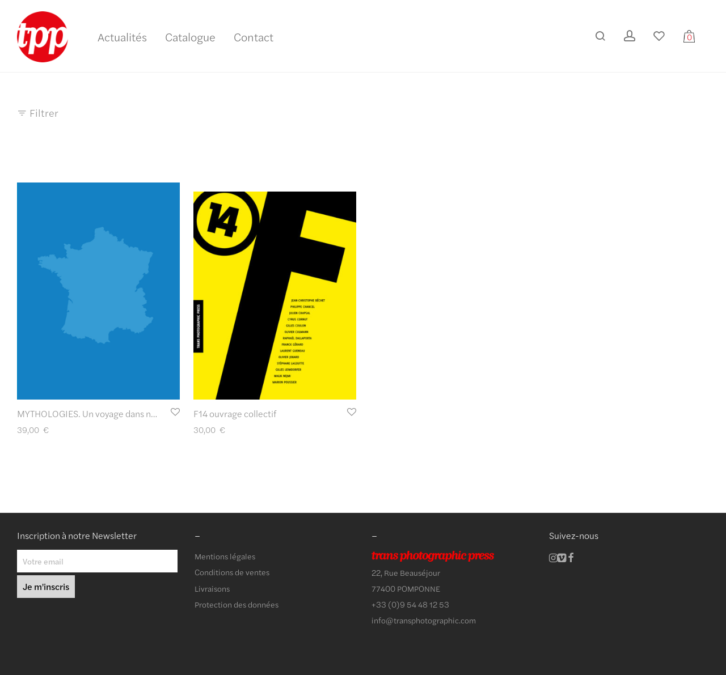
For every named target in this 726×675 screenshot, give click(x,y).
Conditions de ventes (232, 572)
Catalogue (190, 36)
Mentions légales (225, 556)
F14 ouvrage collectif (234, 413)
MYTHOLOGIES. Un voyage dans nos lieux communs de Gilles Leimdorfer (161, 413)
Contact (253, 36)
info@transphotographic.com (424, 620)
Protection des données (236, 604)
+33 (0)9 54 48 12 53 (410, 604)
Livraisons (212, 588)
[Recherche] (600, 36)
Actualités (122, 36)
